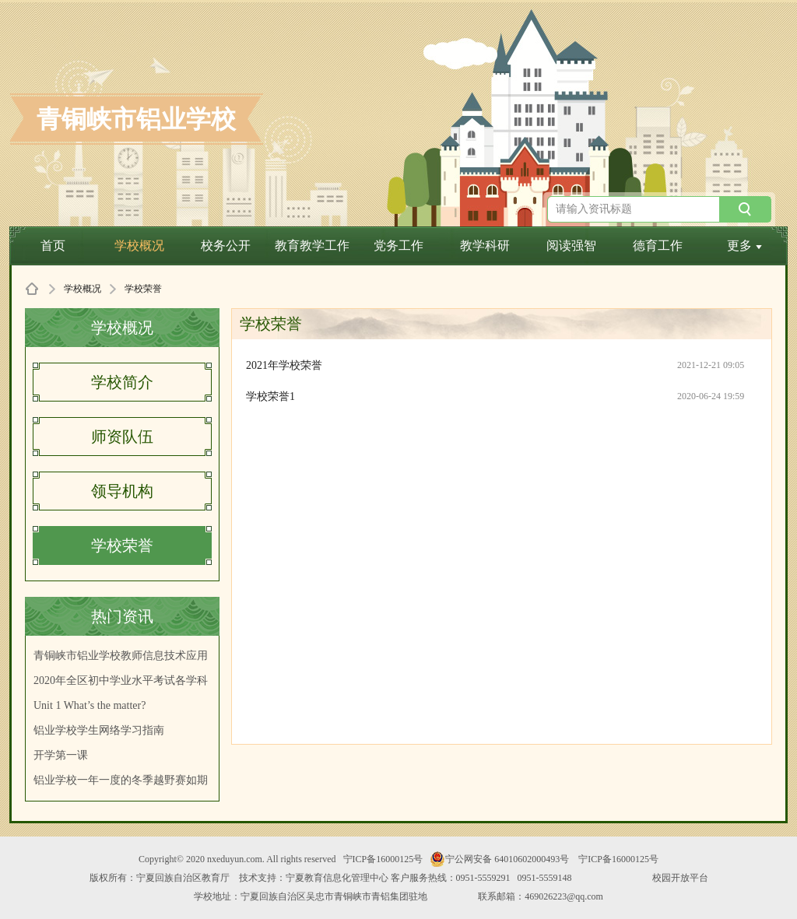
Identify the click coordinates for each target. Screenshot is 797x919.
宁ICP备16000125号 (383, 859)
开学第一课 (60, 755)
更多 (744, 245)
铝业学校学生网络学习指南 (98, 730)
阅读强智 (571, 245)
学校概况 (139, 245)
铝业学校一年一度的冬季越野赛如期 (120, 780)
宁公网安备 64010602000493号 (499, 859)
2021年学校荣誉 (284, 365)
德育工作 (658, 245)
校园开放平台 (680, 877)
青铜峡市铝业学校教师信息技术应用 (120, 655)
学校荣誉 (122, 545)
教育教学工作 (312, 245)
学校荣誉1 (270, 396)
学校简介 (122, 382)
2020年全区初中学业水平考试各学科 (120, 680)
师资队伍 (122, 436)
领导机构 (122, 491)
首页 (52, 245)
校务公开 (226, 245)
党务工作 (398, 245)
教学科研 (485, 245)
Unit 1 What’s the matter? (89, 705)
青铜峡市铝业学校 (136, 119)
